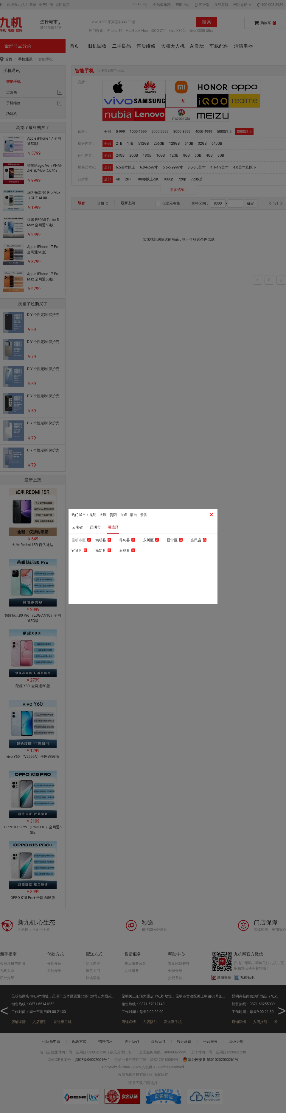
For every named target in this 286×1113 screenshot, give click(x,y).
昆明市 (95, 527)
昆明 (93, 515)
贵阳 (113, 515)
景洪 (143, 515)
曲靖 (123, 515)
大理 (103, 515)
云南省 (77, 527)
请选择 (113, 527)
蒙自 (133, 515)
